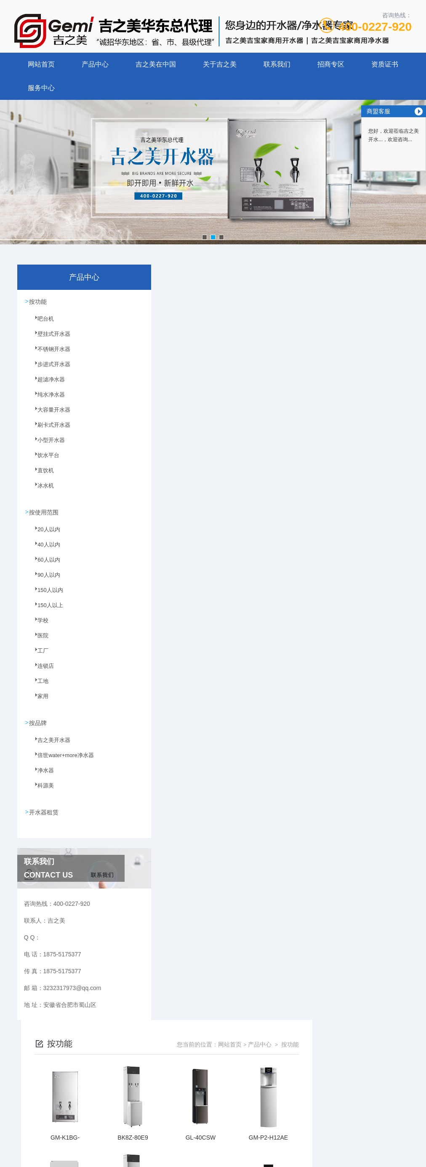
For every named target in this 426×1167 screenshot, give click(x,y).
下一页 (324, 1028)
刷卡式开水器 (48, 430)
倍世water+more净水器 (59, 759)
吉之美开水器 (48, 744)
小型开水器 (46, 445)
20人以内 (43, 534)
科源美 (40, 789)
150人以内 (45, 594)
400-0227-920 (375, 26)
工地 (38, 685)
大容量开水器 (48, 415)
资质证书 (384, 64)
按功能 (38, 301)
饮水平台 (43, 460)
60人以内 (43, 564)
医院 (38, 640)
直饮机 (40, 475)
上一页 (207, 1028)
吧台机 (40, 324)
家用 (38, 701)
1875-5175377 (182, 1089)
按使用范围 (44, 512)
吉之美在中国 (156, 64)
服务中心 (41, 87)
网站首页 (41, 64)
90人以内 (43, 579)
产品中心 (95, 64)
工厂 (38, 655)
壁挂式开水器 (48, 339)
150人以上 (45, 610)
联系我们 (277, 64)
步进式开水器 (48, 369)
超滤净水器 (46, 384)
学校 (38, 625)
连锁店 (40, 670)
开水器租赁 (44, 811)
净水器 (40, 774)
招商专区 (330, 64)
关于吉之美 (220, 64)
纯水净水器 (46, 399)
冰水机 (40, 490)
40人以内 (43, 549)
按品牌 (38, 722)
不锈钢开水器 (48, 354)
